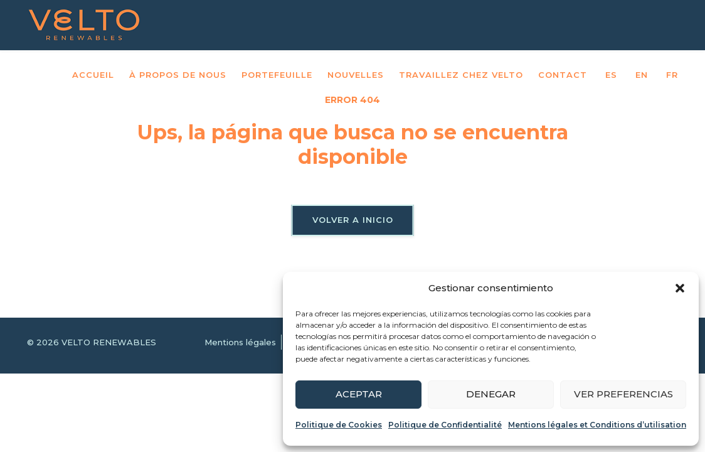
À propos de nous (177, 75)
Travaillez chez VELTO (461, 75)
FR (672, 75)
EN (641, 75)
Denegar (491, 394)
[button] (680, 288)
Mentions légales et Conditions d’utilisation (597, 424)
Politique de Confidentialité (445, 424)
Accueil (93, 75)
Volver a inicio (352, 220)
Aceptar (359, 394)
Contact (562, 75)
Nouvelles (355, 75)
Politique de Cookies (338, 424)
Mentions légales (240, 342)
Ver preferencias (623, 394)
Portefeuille (276, 75)
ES (611, 75)
